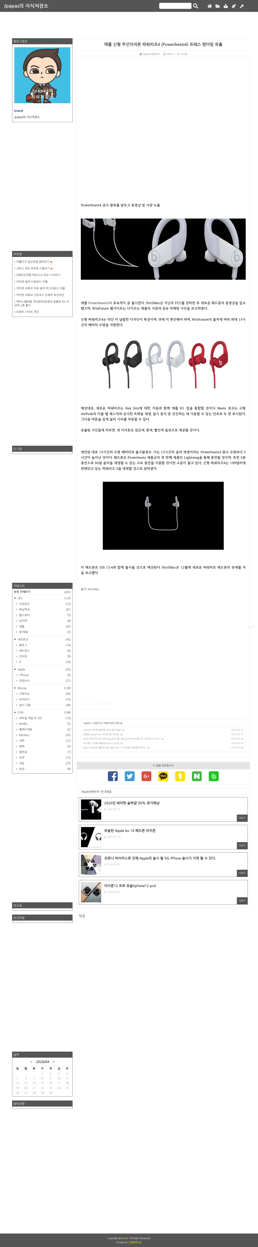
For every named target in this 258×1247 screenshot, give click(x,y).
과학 (44, 741)
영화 (44, 746)
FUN (44, 712)
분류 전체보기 (42, 592)
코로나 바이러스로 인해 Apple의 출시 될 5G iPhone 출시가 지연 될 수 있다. (121, 739)
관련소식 (97, 723)
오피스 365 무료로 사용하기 (34, 268)
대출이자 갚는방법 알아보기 (34, 261)
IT (44, 662)
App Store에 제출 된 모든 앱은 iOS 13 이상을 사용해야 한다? (114, 748)
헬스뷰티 (44, 615)
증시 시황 (44, 705)
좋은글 (44, 752)
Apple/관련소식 (150, 54)
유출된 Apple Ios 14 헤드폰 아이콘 (101, 734)
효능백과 (44, 609)
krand (125, 1238)
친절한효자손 (135, 1242)
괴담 (44, 763)
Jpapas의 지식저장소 (26, 6)
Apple (87, 723)
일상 (44, 769)
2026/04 (42, 1062)
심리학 (44, 621)
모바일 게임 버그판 (44, 718)
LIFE (44, 598)
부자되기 (44, 699)
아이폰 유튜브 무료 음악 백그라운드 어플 (40, 288)
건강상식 (44, 604)
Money (44, 688)
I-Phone (44, 675)
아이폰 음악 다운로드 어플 (32, 281)
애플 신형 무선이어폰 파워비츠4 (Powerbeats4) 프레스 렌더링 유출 (163, 44)
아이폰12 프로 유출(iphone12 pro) (101, 743)
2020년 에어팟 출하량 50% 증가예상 (102, 730)
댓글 (82, 916)
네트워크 (44, 639)
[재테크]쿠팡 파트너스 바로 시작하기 (38, 275)
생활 (44, 626)
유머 (44, 757)
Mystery (44, 735)
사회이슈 (44, 694)
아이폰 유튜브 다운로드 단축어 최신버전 (40, 295)
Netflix (44, 724)
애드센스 (44, 651)
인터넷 (44, 656)
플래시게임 (44, 729)
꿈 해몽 (44, 632)
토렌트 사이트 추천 (27, 311)
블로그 (44, 645)
